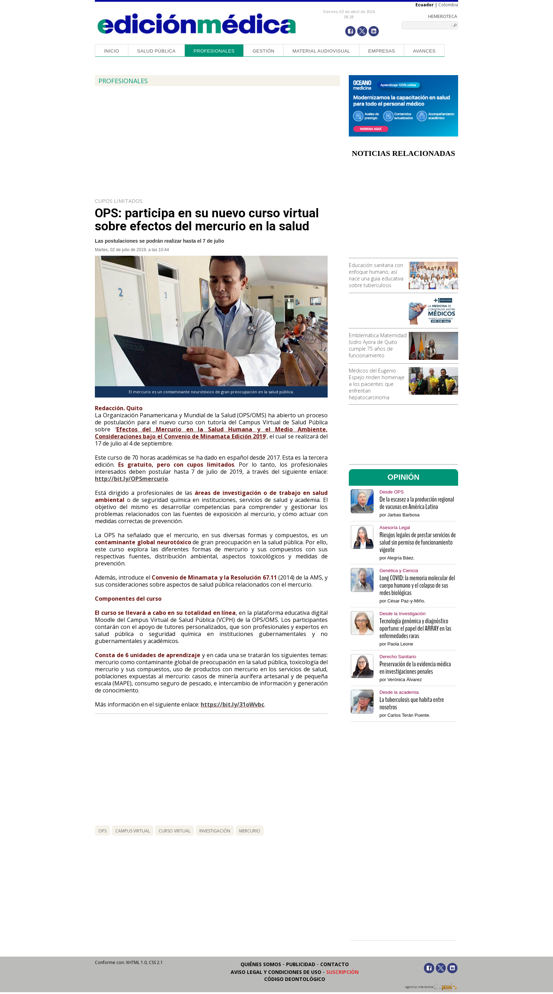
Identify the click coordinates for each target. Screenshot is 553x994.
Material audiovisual (321, 51)
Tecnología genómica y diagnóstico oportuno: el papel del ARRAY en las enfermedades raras (415, 628)
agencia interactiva (431, 988)
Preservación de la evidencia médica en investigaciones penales (415, 667)
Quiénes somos (261, 964)
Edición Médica (196, 23)
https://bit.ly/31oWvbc (232, 704)
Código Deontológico (294, 979)
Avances (424, 51)
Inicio (111, 51)
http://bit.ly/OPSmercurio (131, 479)
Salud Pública (156, 51)
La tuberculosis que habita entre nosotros (411, 703)
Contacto (334, 964)
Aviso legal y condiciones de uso (276, 972)
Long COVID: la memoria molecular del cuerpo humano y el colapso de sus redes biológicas (417, 585)
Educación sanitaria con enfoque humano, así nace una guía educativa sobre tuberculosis (376, 275)
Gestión (263, 51)
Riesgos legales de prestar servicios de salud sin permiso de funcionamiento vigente (417, 542)
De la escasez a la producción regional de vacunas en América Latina (416, 503)
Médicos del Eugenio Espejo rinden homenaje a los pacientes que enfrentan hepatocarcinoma (377, 384)
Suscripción (342, 972)
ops (102, 831)
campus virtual (132, 831)
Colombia (448, 5)
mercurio (249, 831)
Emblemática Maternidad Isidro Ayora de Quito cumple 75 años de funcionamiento (378, 345)
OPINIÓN (404, 477)
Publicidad (300, 964)
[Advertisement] (403, 210)
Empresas (381, 51)
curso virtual (174, 831)
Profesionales (214, 51)
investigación (214, 831)
